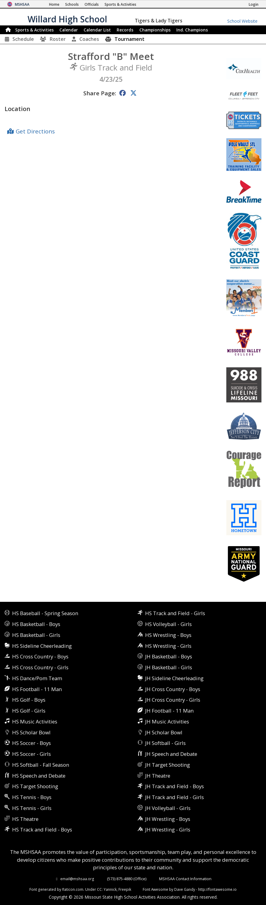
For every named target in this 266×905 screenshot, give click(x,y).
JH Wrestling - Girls (167, 829)
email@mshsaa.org (77, 878)
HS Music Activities (34, 721)
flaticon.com (72, 889)
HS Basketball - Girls (36, 634)
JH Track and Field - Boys (174, 786)
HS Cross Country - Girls (40, 667)
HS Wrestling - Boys (168, 634)
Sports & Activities (34, 30)
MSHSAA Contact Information (185, 878)
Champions (192, 30)
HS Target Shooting (35, 786)
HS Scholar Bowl (31, 732)
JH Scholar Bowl (163, 732)
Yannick (110, 889)
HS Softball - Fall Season (40, 764)
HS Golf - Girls (28, 710)
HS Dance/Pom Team (37, 678)
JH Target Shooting (167, 764)
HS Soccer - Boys (31, 742)
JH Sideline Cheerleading (174, 678)
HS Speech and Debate (38, 775)
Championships (155, 30)
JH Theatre (157, 775)
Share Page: (99, 93)
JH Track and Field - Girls (174, 797)
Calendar (68, 30)
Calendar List (97, 30)
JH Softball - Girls (165, 742)
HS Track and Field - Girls (175, 613)
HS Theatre (25, 818)
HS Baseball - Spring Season (45, 613)
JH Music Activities (167, 721)
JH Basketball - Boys (168, 656)
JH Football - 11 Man (169, 710)
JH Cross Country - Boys (172, 689)
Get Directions (35, 131)
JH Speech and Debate (171, 753)
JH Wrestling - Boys (167, 818)
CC (99, 889)
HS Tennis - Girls (32, 808)
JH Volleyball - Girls (168, 808)
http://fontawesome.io (217, 889)
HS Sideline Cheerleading (42, 645)
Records (125, 30)
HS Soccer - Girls (31, 753)
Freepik (124, 889)
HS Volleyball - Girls (168, 624)
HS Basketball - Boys (36, 624)
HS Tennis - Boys (32, 797)
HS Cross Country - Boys (40, 656)
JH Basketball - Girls (168, 667)
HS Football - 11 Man (37, 689)
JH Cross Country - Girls (172, 699)
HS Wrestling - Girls (168, 645)
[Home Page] (54, 4)
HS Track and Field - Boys (42, 829)
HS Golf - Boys (28, 699)
